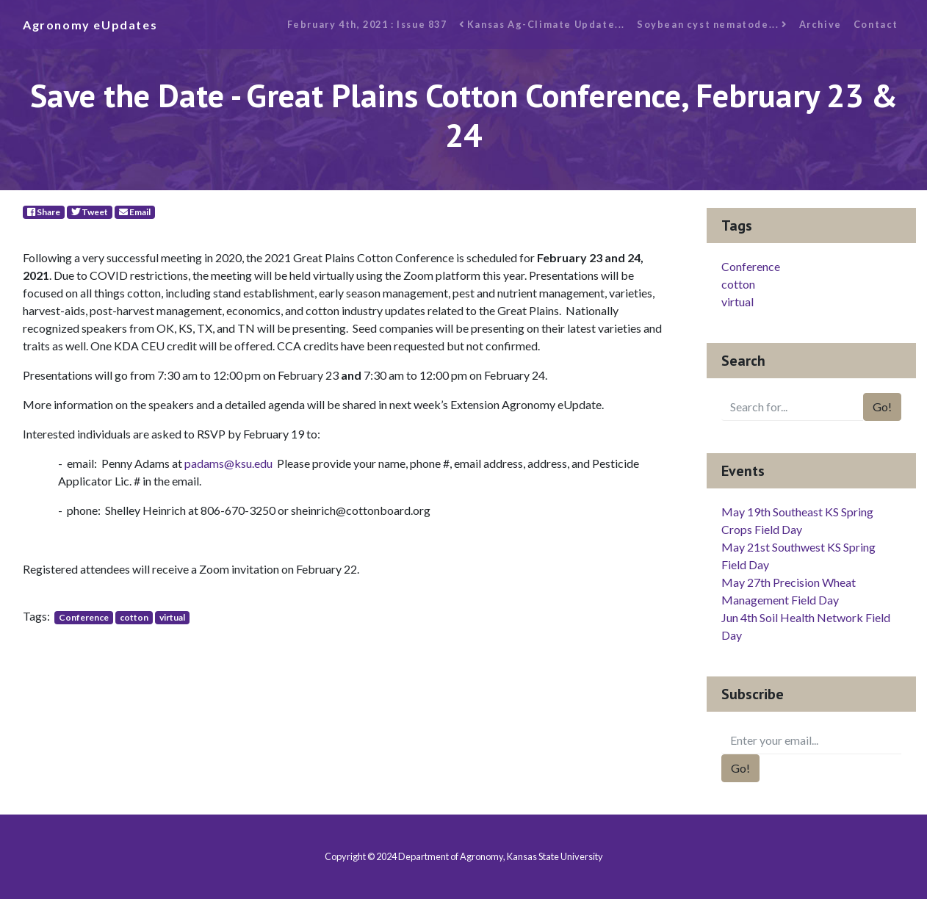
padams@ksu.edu (228, 463)
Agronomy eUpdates (90, 25)
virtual (172, 617)
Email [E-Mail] (135, 211)
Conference (84, 617)
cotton (134, 617)
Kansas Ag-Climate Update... (542, 24)
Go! (882, 407)
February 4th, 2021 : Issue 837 (367, 24)
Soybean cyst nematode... (712, 24)
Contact (876, 24)
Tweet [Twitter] (89, 211)
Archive (820, 24)
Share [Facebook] (43, 211)
